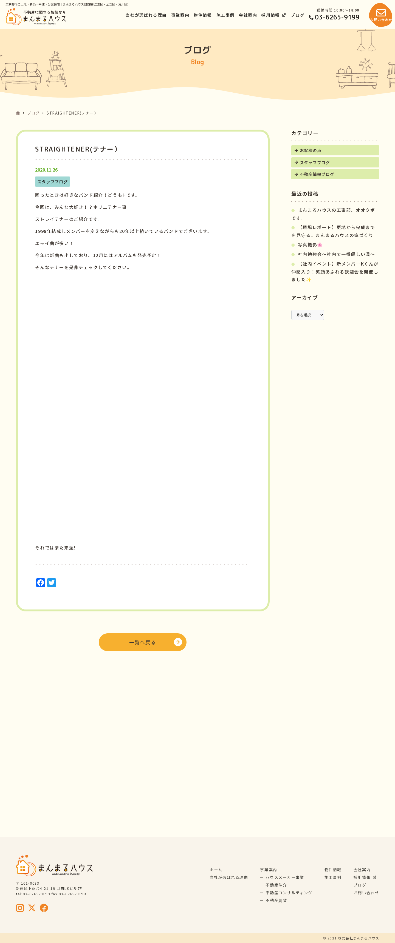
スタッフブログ (315, 162)
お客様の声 (310, 150)
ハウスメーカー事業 (285, 877)
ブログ (297, 15)
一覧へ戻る (142, 642)
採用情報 (273, 15)
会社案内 (248, 15)
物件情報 (203, 15)
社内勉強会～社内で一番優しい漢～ (336, 254)
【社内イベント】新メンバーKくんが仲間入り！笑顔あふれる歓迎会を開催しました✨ (335, 271)
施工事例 (225, 15)
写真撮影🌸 (310, 244)
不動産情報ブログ (317, 174)
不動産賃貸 (276, 900)
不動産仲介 (276, 885)
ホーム (216, 869)
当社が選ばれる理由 (146, 15)
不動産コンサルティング (289, 892)
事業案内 (180, 15)
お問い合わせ (366, 892)
